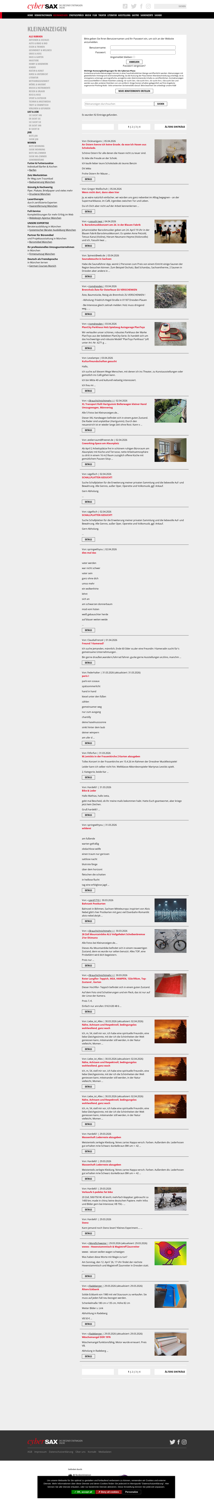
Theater (102, 15)
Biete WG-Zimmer (37, 152)
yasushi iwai (95, 221)
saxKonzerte (147, 15)
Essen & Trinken (37, 46)
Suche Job (33, 139)
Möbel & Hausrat (37, 84)
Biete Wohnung (36, 146)
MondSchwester (97, 1243)
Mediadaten (105, 1451)
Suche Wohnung (37, 149)
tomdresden (95, 286)
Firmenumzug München (42, 253)
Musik (88, 15)
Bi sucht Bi (34, 129)
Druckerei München (40, 194)
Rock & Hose (35, 94)
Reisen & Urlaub (37, 91)
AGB (30, 1451)
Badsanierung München (42, 182)
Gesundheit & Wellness (40, 50)
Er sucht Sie (35, 118)
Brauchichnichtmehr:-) (100, 400)
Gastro (135, 15)
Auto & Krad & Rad (38, 43)
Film (95, 15)
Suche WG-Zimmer (38, 156)
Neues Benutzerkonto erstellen (134, 91)
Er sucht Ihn (35, 125)
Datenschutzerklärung (61, 1451)
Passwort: (100, 52)
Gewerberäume (36, 159)
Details (88, 179)
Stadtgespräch (76, 15)
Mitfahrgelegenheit (39, 81)
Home (30, 15)
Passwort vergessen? (134, 65)
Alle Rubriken (36, 36)
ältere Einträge (175, 126)
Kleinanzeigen (60, 15)
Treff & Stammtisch (38, 105)
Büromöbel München (40, 241)
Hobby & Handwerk (38, 63)
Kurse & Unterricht (38, 74)
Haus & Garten (36, 57)
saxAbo (158, 15)
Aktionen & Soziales (39, 40)
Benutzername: (97, 47)
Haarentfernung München (43, 206)
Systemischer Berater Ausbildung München (52, 230)
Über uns (80, 1451)
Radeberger (95, 1285)
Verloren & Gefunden (39, 108)
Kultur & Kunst (36, 70)
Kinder (32, 67)
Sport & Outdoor (37, 98)
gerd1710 (93, 900)
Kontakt (92, 1451)
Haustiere (34, 60)
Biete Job (33, 135)
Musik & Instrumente (39, 87)
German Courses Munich (42, 265)
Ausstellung (124, 15)
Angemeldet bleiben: (122, 57)
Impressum (40, 1451)
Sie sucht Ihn (35, 115)
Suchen (182, 6)
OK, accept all (83, 1492)
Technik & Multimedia (40, 101)
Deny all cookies (108, 1492)
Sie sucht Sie (35, 122)
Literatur (112, 15)
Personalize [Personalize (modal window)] (131, 1492)
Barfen (32, 170)
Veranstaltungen (43, 15)
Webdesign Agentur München (45, 218)
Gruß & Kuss (35, 53)
